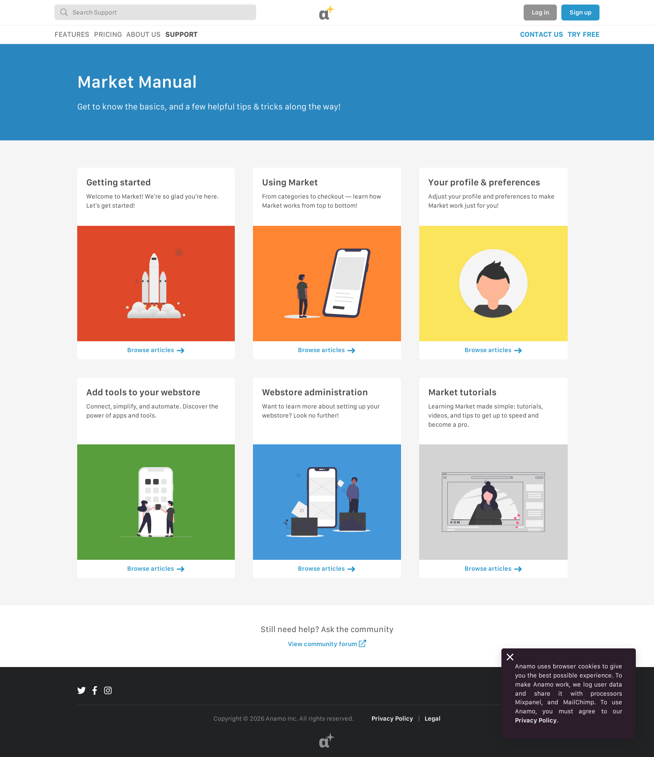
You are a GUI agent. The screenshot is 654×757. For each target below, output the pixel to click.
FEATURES (71, 34)
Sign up (580, 12)
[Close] (510, 657)
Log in (540, 12)
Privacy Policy (392, 718)
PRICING (108, 34)
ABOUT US (143, 34)
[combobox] (155, 12)
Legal (433, 718)
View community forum (327, 643)
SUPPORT (181, 34)
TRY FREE (584, 34)
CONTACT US (541, 34)
